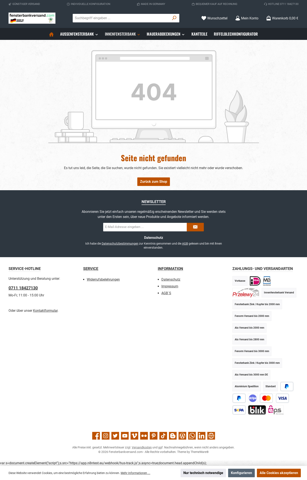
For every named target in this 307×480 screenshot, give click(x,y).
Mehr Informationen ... (135, 473)
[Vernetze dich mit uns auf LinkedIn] (201, 436)
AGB (185, 243)
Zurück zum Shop (153, 182)
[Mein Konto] (246, 18)
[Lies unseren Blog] (182, 436)
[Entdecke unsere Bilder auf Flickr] (144, 436)
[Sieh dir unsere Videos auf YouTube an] (125, 436)
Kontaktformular (45, 311)
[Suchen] (174, 18)
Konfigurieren (241, 473)
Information (170, 268)
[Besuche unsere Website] (211, 436)
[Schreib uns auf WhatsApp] (192, 436)
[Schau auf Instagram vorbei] (105, 436)
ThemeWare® (200, 452)
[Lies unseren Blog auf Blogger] (173, 436)
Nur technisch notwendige (203, 473)
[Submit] (195, 227)
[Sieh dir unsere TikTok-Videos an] (163, 436)
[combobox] (121, 18)
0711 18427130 (23, 287)
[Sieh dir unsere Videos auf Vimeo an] (134, 436)
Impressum (169, 286)
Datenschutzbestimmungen (120, 243)
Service (90, 268)
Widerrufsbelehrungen (103, 279)
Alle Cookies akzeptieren (279, 473)
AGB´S (166, 293)
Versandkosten (142, 447)
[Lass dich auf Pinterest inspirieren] (153, 436)
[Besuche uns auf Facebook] (96, 436)
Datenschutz (170, 279)
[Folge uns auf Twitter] (115, 436)
